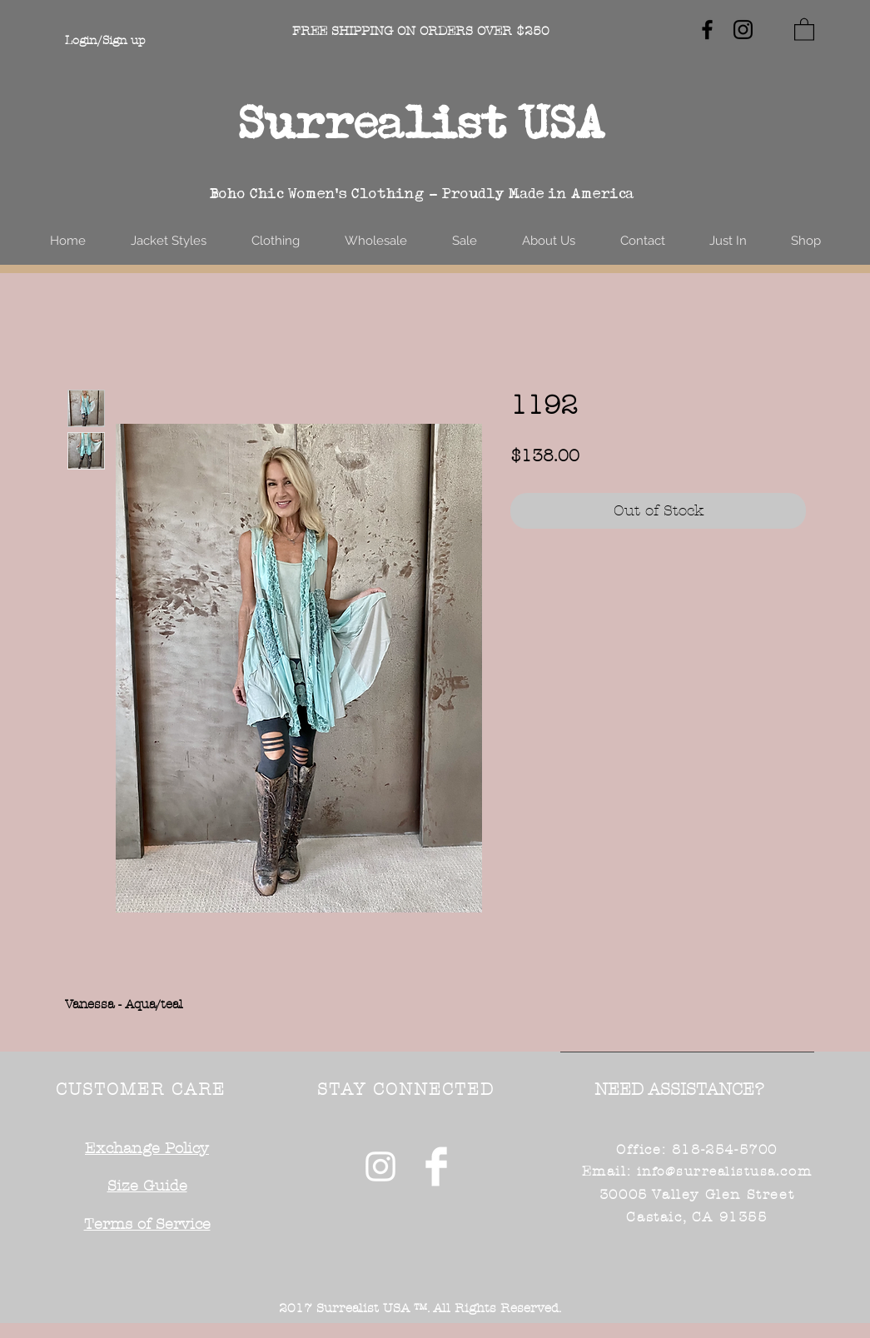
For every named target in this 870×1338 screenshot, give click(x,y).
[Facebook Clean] (436, 1166)
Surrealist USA (422, 122)
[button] (804, 29)
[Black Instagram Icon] (743, 29)
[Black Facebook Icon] (707, 29)
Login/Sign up (105, 40)
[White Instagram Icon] (380, 1166)
